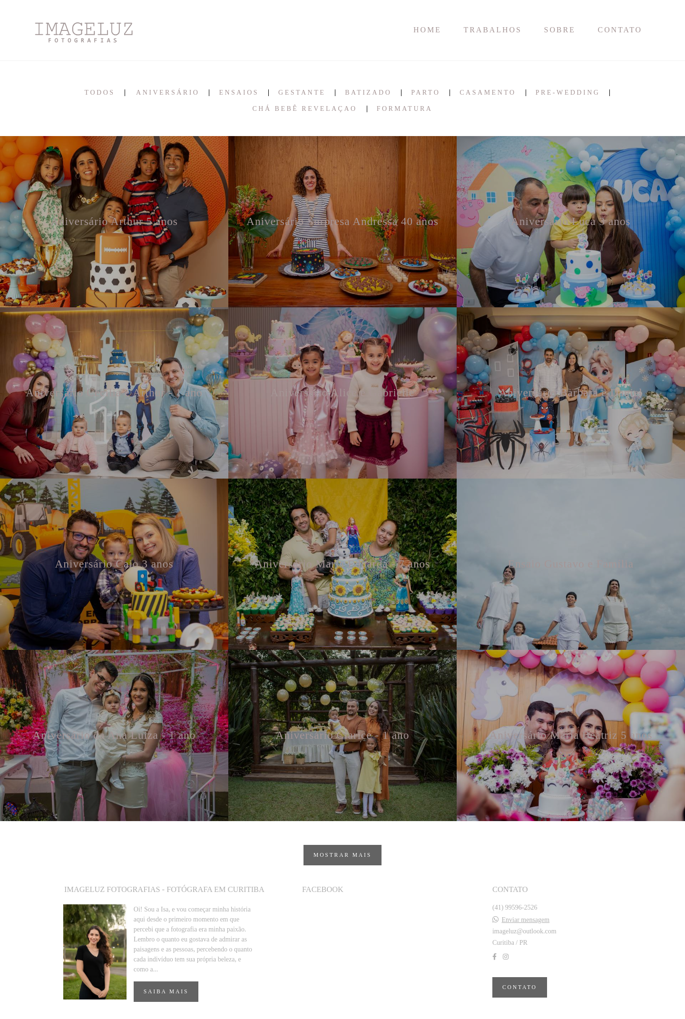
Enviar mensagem (525, 920)
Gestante (301, 92)
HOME (427, 30)
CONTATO (620, 30)
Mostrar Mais (342, 855)
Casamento (488, 92)
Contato (519, 987)
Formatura (405, 109)
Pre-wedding (568, 92)
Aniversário (167, 92)
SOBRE (560, 30)
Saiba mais (166, 992)
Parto (425, 92)
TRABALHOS (493, 30)
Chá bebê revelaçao (305, 109)
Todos (100, 92)
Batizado (368, 92)
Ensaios (239, 92)
